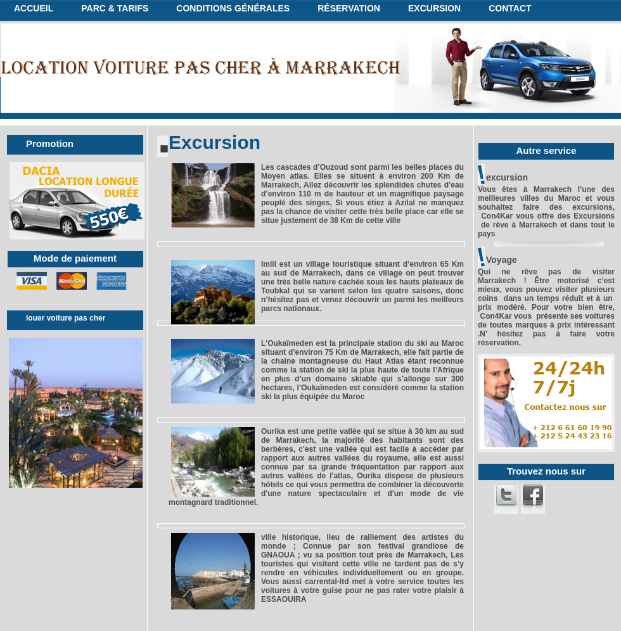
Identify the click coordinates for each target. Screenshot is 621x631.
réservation (348, 8)
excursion (434, 8)
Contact (510, 8)
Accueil (33, 8)
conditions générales (233, 8)
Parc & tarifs (114, 8)
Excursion (214, 142)
